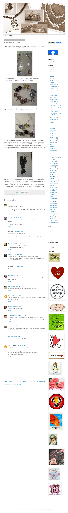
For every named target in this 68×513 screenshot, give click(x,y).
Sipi (9, 275)
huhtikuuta (54, 101)
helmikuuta (54, 117)
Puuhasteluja (53, 183)
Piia (9, 286)
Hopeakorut (12, 194)
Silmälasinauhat (54, 200)
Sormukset (52, 203)
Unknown (10, 345)
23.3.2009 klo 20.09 (17, 254)
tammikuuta (54, 119)
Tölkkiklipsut (53, 213)
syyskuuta (54, 91)
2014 (51, 72)
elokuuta (53, 93)
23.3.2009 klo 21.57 (18, 266)
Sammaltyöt (53, 198)
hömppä (52, 146)
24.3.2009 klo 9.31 (14, 275)
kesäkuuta (54, 97)
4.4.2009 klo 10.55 (15, 326)
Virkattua (52, 216)
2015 (51, 69)
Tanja (9, 326)
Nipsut (51, 174)
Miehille (52, 167)
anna (9, 306)
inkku (9, 336)
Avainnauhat (53, 130)
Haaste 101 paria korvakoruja (54, 138)
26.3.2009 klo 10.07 (16, 295)
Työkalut (52, 211)
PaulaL (10, 254)
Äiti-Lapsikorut (53, 222)
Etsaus (51, 135)
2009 (51, 82)
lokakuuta (53, 88)
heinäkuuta (54, 95)
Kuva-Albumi (53, 61)
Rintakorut (52, 194)
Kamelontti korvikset (56, 105)
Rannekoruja (53, 187)
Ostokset (52, 178)
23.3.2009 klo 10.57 (16, 204)
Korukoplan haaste (54, 157)
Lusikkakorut (53, 165)
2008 (51, 122)
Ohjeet (51, 176)
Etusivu (5, 35)
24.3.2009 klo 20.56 (15, 286)
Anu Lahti (50, 49)
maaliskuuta (54, 103)
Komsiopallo (53, 154)
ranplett (39, 509)
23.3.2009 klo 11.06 (16, 217)
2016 (51, 67)
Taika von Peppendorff (14, 315)
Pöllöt (51, 185)
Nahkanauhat (53, 168)
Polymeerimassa (54, 180)
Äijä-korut (52, 220)
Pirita (9, 243)
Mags (9, 217)
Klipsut (51, 152)
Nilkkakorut (52, 172)
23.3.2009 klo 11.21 (18, 231)
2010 (51, 80)
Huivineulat (52, 144)
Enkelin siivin (53, 133)
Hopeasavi (52, 142)
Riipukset (52, 192)
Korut (51, 159)
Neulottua (52, 170)
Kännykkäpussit (54, 163)
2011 (51, 78)
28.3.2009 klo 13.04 (16, 306)
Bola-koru (52, 132)
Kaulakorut (52, 150)
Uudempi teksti (8, 381)
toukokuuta (54, 99)
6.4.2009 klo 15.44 (15, 336)
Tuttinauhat (52, 209)
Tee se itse (52, 205)
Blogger (51, 509)
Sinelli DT (52, 201)
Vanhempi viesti (41, 381)
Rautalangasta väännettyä (53, 190)
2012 (51, 76)
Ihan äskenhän (54, 111)
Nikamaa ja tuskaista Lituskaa (56, 108)
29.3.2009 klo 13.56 (25, 315)
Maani (9, 295)
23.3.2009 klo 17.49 (16, 243)
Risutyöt (52, 196)
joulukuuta (54, 84)
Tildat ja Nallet (53, 207)
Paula (9, 204)
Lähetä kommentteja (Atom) (14, 384)
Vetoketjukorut (53, 215)
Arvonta (52, 128)
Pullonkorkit (52, 182)
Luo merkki (50, 55)
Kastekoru (52, 148)
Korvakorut (18, 194)
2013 (51, 74)
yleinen (51, 218)
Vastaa (9, 213)
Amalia (10, 35)
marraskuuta (54, 86)
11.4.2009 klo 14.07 (20, 345)
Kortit (51, 155)
